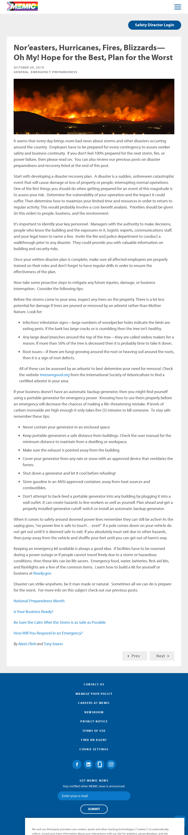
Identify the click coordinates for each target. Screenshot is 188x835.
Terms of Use (94, 730)
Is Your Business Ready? (33, 611)
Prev (136, 655)
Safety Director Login (154, 24)
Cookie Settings (94, 749)
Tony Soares (53, 643)
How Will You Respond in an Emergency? (48, 633)
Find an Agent (94, 740)
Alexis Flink (27, 643)
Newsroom (94, 712)
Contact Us (94, 684)
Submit (94, 809)
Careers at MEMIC (94, 703)
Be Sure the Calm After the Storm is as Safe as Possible (60, 622)
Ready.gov (42, 573)
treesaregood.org (55, 374)
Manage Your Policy (94, 693)
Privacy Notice (94, 721)
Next (160, 655)
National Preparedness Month (39, 600)
